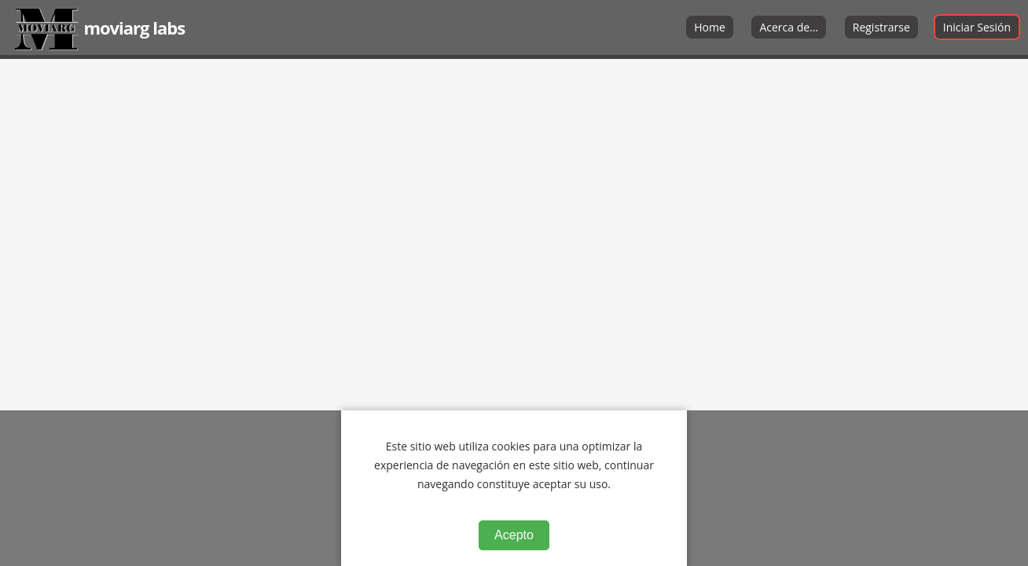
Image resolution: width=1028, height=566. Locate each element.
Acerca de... (788, 27)
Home (709, 27)
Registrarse (881, 27)
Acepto (514, 535)
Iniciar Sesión (977, 27)
